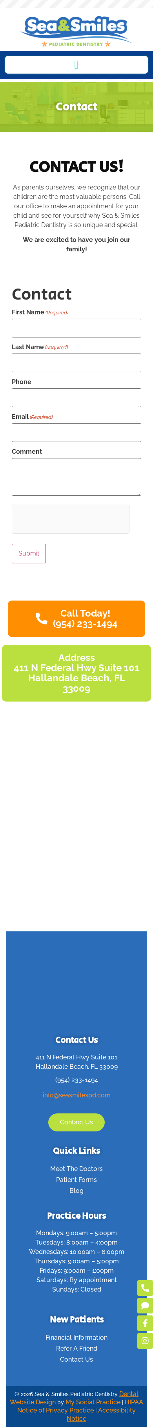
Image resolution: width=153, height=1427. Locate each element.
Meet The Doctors (76, 1169)
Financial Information (76, 1337)
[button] (76, 65)
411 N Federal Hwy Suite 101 (76, 1057)
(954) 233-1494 (76, 1080)
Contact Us (76, 1359)
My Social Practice (93, 1402)
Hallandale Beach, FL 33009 (77, 1066)
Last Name (40, 347)
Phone (21, 382)
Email (32, 417)
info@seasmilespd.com (77, 1095)
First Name (40, 312)
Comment (27, 452)
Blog (76, 1190)
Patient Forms (76, 1179)
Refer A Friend (76, 1348)
